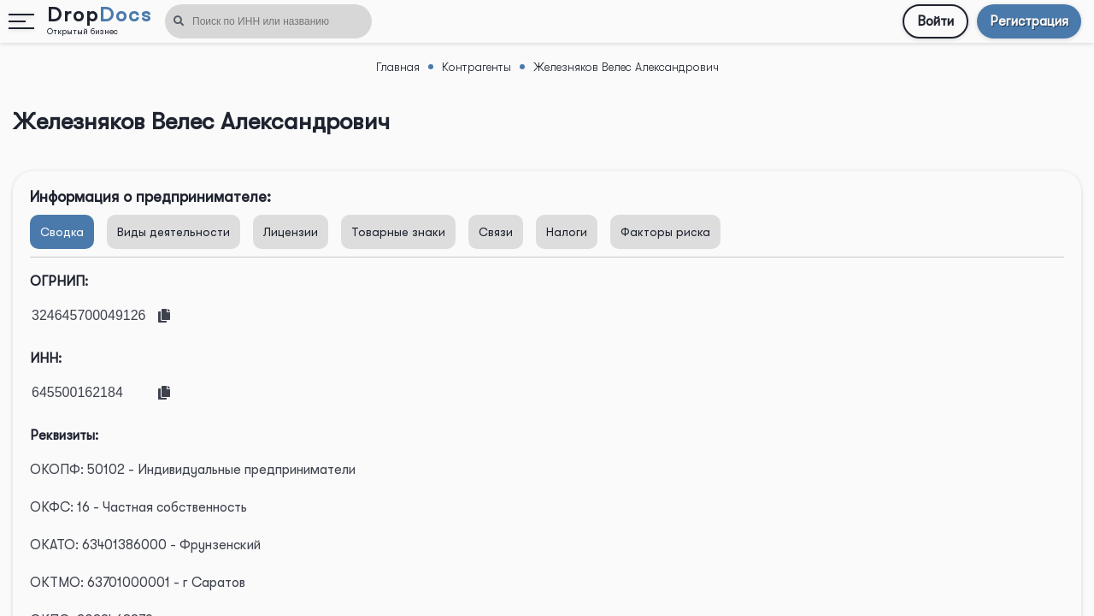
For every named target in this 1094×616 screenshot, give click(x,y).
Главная (398, 67)
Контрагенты (476, 67)
